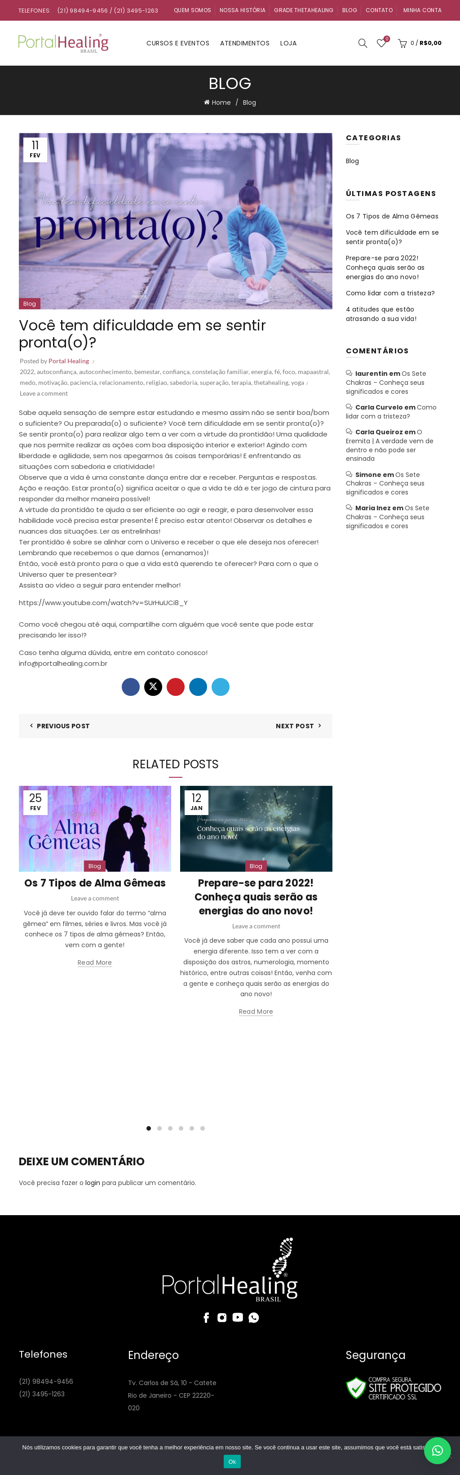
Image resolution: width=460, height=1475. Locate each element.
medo (27, 382)
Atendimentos (245, 43)
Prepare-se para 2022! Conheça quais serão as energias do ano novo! (256, 897)
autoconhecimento (105, 371)
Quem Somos (192, 10)
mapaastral (313, 371)
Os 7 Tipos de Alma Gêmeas (95, 883)
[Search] (363, 43)
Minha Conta (422, 10)
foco (289, 371)
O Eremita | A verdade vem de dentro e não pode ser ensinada (389, 445)
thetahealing (271, 382)
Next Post (295, 726)
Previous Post (63, 726)
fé (277, 371)
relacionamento (121, 382)
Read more (95, 962)
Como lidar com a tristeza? (390, 293)
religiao (156, 382)
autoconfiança (56, 371)
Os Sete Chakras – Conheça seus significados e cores (386, 382)
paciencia (83, 382)
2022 (27, 371)
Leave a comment (44, 393)
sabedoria (183, 382)
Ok (232, 1461)
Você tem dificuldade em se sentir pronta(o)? (392, 237)
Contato (379, 10)
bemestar (147, 371)
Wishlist (386, 39)
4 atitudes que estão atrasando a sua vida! (381, 314)
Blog (349, 10)
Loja (288, 43)
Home (221, 102)
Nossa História (242, 10)
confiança (176, 371)
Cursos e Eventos (177, 43)
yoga (297, 382)
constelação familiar (220, 371)
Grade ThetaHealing (303, 10)
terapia (241, 382)
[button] (437, 1450)
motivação (52, 382)
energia (261, 371)
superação (214, 382)
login (92, 1182)
